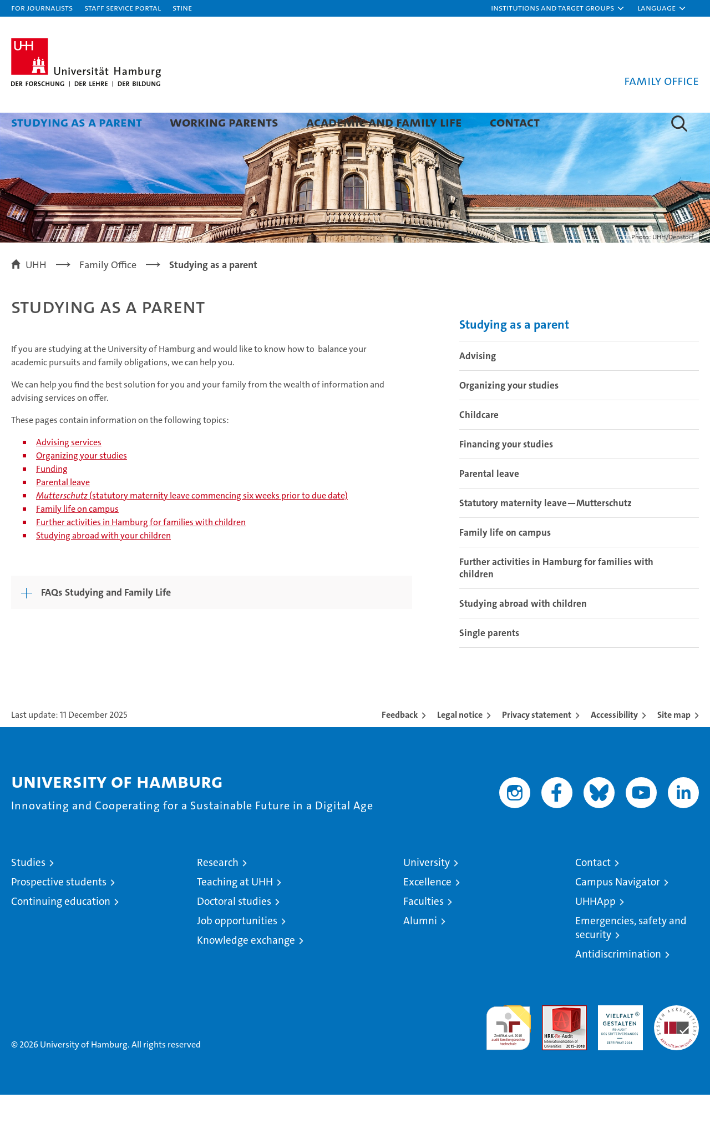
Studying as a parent (76, 122)
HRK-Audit (617, 1039)
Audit (552, 1039)
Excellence (427, 910)
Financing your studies (506, 472)
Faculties (423, 929)
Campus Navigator (617, 910)
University (426, 891)
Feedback (400, 743)
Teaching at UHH (235, 910)
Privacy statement (536, 743)
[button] (558, 8)
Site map (674, 743)
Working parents (224, 122)
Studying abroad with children (523, 632)
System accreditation (676, 1045)
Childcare (479, 443)
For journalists (42, 7)
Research (218, 891)
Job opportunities (237, 949)
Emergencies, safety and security (631, 956)
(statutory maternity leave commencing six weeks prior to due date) (192, 524)
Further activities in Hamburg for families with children (141, 550)
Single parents (489, 661)
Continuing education (60, 929)
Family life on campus (77, 537)
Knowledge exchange (246, 968)
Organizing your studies (81, 484)
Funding (52, 497)
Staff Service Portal (122, 7)
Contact (515, 122)
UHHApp (595, 929)
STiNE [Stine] (182, 7)
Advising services (69, 470)
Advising (477, 384)
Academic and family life (384, 122)
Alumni (420, 949)
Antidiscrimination (618, 982)
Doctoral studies (234, 929)
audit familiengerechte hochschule (508, 1051)
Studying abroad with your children (103, 564)
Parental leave (63, 510)
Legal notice (460, 743)
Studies (28, 891)
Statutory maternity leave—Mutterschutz (545, 531)
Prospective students (58, 910)
